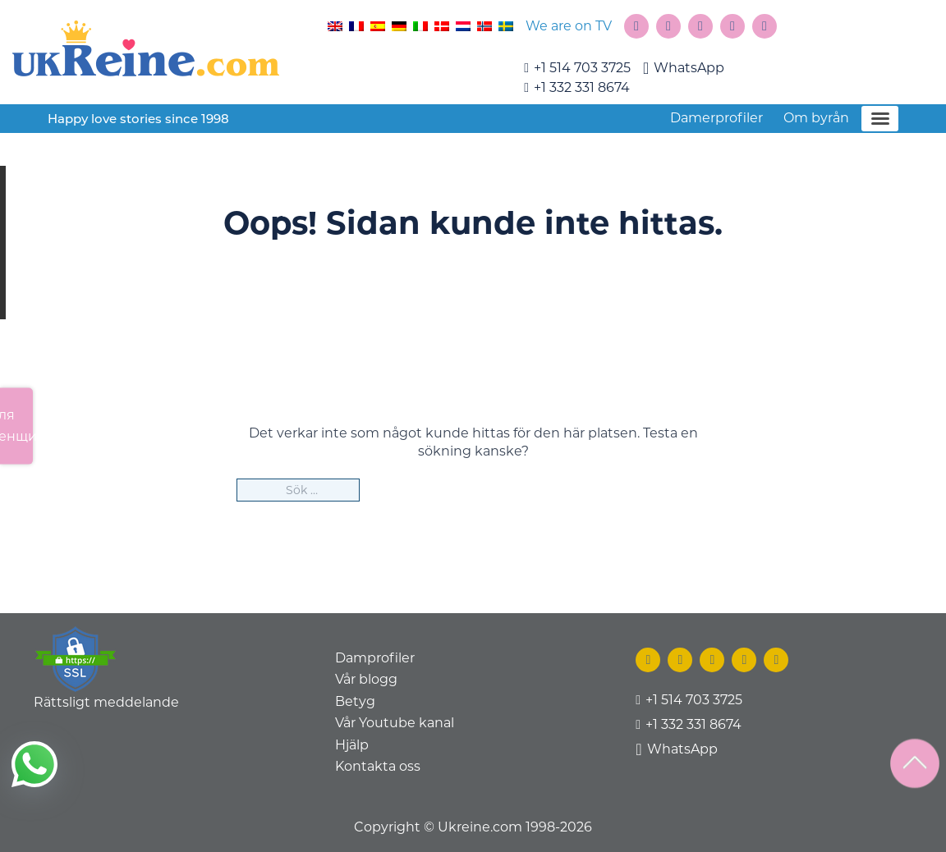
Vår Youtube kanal (394, 723)
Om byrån (816, 118)
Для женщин (16, 425)
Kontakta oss (377, 766)
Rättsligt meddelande (106, 702)
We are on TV (569, 26)
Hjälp (352, 745)
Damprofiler (375, 658)
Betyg (355, 701)
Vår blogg (366, 679)
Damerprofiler (716, 118)
